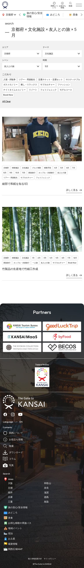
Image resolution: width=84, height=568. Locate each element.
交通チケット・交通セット (50, 79)
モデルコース (66, 89)
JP (16, 421)
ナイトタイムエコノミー (14, 89)
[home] (25, 5)
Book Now (8, 95)
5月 (46, 66)
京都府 (7, 53)
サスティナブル (73, 79)
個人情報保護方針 (35, 559)
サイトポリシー (50, 559)
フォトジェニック (48, 89)
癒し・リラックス (29, 84)
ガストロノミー (10, 84)
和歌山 (47, 483)
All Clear (6, 101)
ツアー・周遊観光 (27, 79)
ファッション (64, 84)
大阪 (10, 483)
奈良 (46, 487)
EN (20, 421)
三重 (10, 501)
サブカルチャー (47, 84)
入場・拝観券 (9, 79)
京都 (10, 487)
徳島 (46, 497)
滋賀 (46, 492)
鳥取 (46, 501)
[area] (8, 15)
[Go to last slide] (19, 14)
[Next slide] (81, 14)
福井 (10, 492)
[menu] (79, 5)
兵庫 (10, 497)
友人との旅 (9, 66)
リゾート (33, 89)
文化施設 (49, 53)
